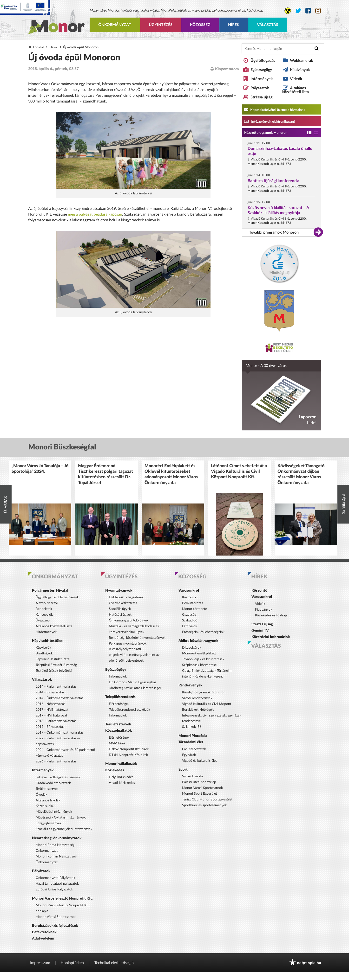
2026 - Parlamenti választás (56, 761)
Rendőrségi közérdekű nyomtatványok (137, 637)
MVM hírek (117, 743)
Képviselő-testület (47, 641)
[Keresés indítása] (316, 48)
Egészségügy (261, 70)
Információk (118, 676)
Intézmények (261, 79)
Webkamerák (301, 61)
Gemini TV (260, 630)
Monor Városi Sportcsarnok (56, 917)
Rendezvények (190, 685)
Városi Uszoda (192, 776)
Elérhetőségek (119, 704)
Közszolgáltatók (118, 730)
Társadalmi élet (190, 742)
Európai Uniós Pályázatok (54, 889)
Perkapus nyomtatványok (127, 643)
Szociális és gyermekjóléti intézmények (64, 829)
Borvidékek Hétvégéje (198, 709)
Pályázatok (259, 88)
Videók (296, 79)
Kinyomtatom (225, 69)
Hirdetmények (46, 632)
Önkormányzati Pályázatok (55, 878)
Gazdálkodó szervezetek (53, 783)
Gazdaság (189, 614)
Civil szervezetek (194, 749)
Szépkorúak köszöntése (199, 665)
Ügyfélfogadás (262, 61)
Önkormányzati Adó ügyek (128, 620)
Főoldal (38, 47)
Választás (267, 25)
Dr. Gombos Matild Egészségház (132, 682)
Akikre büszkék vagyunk (198, 641)
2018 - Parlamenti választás (56, 721)
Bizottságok (44, 653)
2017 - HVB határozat (52, 709)
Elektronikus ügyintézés (126, 597)
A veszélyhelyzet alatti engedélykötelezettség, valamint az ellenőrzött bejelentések (134, 654)
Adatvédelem (43, 938)
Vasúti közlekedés (122, 783)
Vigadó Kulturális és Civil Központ (206, 704)
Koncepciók (44, 614)
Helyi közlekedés (121, 777)
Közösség (200, 25)
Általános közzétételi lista (295, 90)
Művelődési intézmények (54, 811)
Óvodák (41, 794)
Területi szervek (47, 789)
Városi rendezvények (197, 698)
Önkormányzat (114, 25)
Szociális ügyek (120, 609)
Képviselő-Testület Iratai (53, 659)
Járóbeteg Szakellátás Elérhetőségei (135, 688)
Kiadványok (300, 70)
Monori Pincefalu (192, 736)
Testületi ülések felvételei (54, 670)
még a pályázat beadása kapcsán (95, 214)
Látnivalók (189, 626)
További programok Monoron (274, 232)
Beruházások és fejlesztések (55, 925)
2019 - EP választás (50, 727)
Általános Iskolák (48, 800)
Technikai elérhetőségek (114, 963)
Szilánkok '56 (191, 727)
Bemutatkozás (192, 603)
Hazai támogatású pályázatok (57, 883)
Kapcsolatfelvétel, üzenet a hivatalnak (274, 109)
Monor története (194, 609)
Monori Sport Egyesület (199, 793)
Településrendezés (120, 697)
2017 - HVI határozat (51, 715)
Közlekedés (114, 770)
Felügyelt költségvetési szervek (58, 777)
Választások (42, 679)
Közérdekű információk (270, 637)
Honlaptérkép (72, 963)
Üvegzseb (43, 620)
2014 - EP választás (50, 692)
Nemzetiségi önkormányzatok (56, 838)
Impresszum (40, 963)
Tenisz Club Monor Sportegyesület (207, 799)
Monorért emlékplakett (199, 653)
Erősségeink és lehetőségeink (203, 632)
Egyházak (189, 755)
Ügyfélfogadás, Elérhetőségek (57, 597)
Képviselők (43, 647)
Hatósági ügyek (120, 614)
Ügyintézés (160, 25)
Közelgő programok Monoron (265, 132)
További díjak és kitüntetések (203, 659)
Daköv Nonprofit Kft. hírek (129, 749)
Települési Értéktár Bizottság (56, 665)
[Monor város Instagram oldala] (318, 10)
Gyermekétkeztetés (123, 603)
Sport (183, 769)
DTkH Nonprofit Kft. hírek (128, 755)
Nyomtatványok (118, 590)
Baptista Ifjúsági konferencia (273, 181)
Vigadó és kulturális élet (199, 760)
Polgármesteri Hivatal (50, 590)
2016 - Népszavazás (50, 704)
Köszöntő (189, 597)
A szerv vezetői (47, 603)
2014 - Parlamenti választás (56, 686)
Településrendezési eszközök (129, 709)
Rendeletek (44, 609)
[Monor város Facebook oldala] (308, 10)
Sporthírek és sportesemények (204, 805)
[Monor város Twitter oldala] (298, 10)
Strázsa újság (261, 97)
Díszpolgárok (191, 647)
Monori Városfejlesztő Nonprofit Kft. (62, 898)
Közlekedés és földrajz (271, 615)
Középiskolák (45, 806)
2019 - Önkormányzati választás (59, 732)
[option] (40, 508)
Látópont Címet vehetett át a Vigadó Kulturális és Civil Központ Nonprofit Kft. (239, 472)
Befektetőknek (44, 932)
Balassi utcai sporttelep (199, 782)
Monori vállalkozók (121, 764)
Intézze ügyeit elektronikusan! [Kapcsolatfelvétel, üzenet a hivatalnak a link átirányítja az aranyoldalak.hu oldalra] (269, 121)
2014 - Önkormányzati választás (59, 698)
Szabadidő (189, 620)
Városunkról (188, 590)
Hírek (233, 25)
